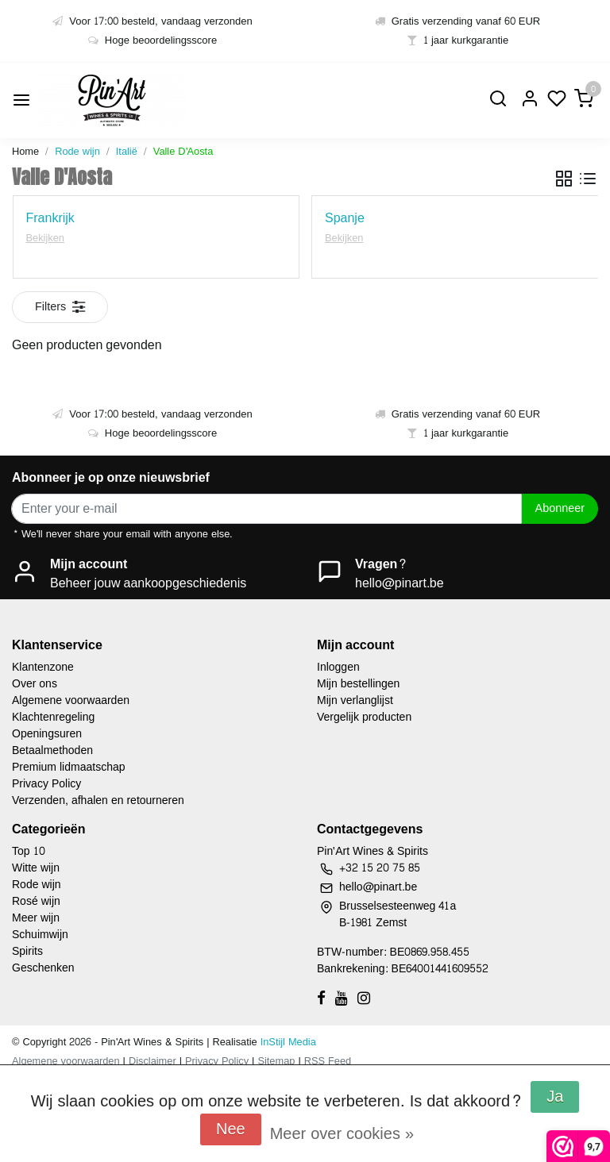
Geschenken (43, 968)
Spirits (27, 951)
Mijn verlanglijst (355, 700)
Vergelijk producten (364, 717)
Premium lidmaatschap (68, 767)
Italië (126, 151)
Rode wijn (77, 151)
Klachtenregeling (53, 717)
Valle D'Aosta (183, 151)
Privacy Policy (46, 784)
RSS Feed (327, 1061)
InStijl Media (286, 1042)
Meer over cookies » (342, 1134)
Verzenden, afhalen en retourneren (98, 800)
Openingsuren (47, 734)
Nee (230, 1129)
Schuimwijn (40, 935)
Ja (554, 1097)
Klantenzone (43, 667)
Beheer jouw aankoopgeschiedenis (148, 582)
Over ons (34, 684)
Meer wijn (36, 918)
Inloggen (338, 667)
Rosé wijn (36, 901)
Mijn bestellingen (358, 684)
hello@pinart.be (399, 582)
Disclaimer (152, 1061)
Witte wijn (36, 868)
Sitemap (276, 1061)
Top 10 (28, 851)
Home (25, 151)
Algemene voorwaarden (70, 700)
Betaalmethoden (52, 750)
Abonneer (560, 508)
